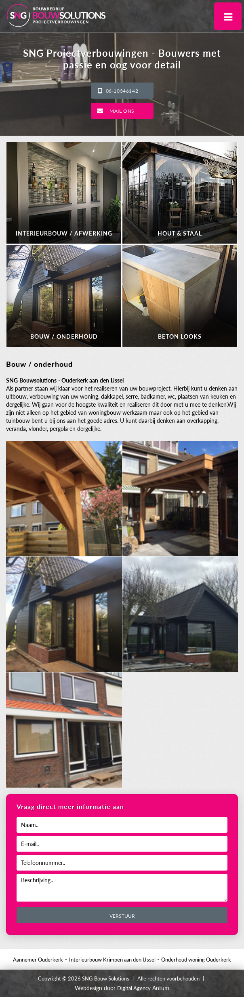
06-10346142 (122, 91)
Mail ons (122, 111)
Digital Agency (134, 988)
